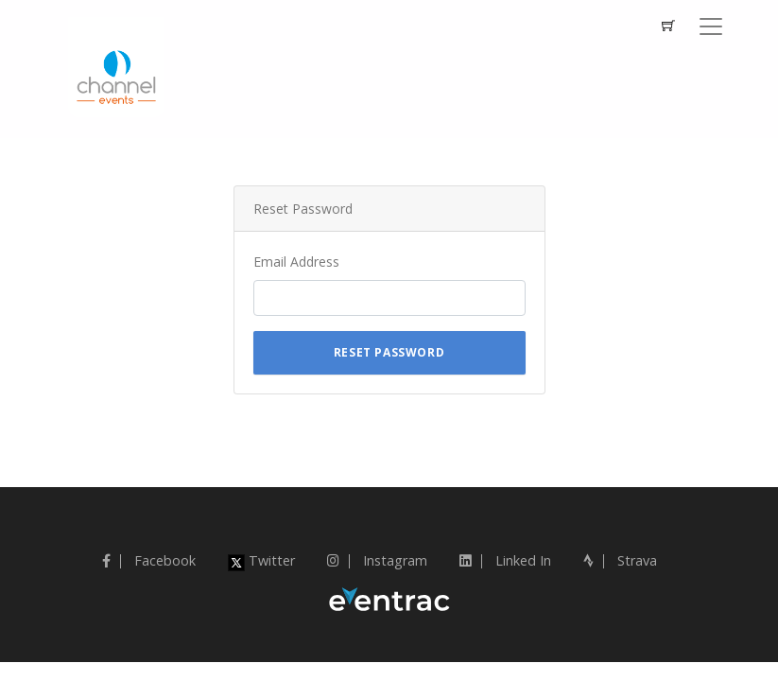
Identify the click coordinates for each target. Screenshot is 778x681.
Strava (620, 560)
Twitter (261, 560)
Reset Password (389, 352)
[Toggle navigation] (711, 26)
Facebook (149, 560)
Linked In (505, 560)
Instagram (377, 560)
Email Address (296, 262)
